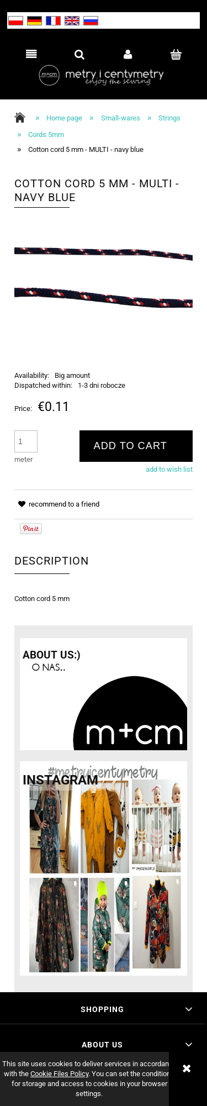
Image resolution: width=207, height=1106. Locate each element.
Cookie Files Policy (59, 1074)
